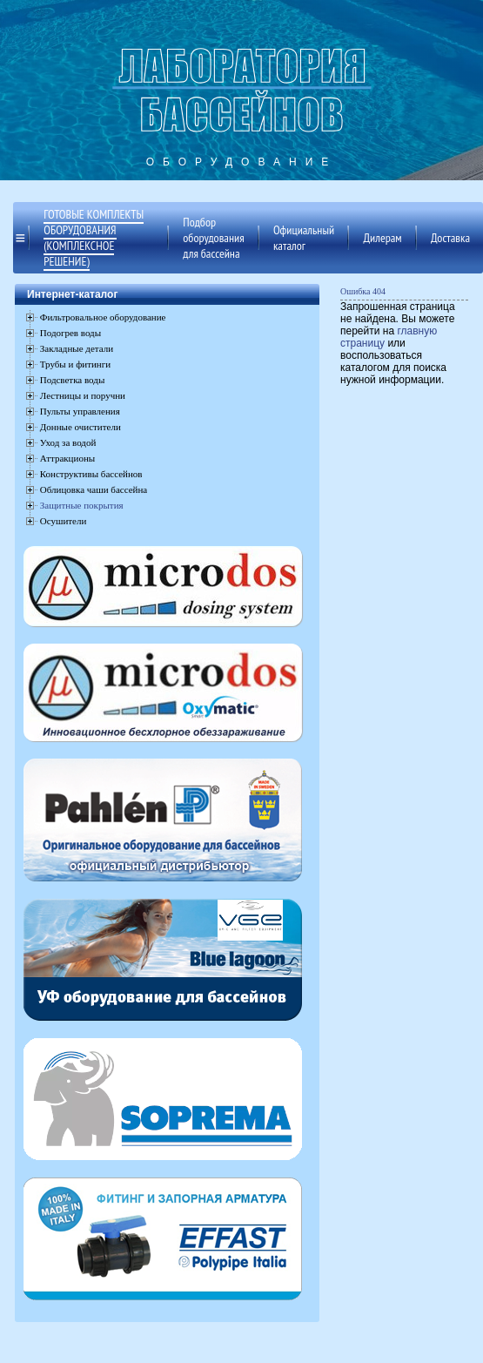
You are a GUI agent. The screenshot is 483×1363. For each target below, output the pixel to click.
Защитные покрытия (82, 505)
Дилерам (382, 238)
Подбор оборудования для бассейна (213, 237)
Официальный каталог (303, 237)
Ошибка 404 (363, 291)
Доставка (450, 238)
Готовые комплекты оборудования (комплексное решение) (94, 237)
